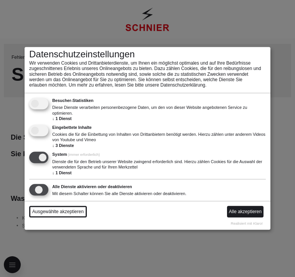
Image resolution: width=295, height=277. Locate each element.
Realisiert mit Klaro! (247, 223)
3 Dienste (63, 145)
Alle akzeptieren (245, 212)
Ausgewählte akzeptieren (58, 212)
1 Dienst (61, 118)
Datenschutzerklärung (183, 85)
